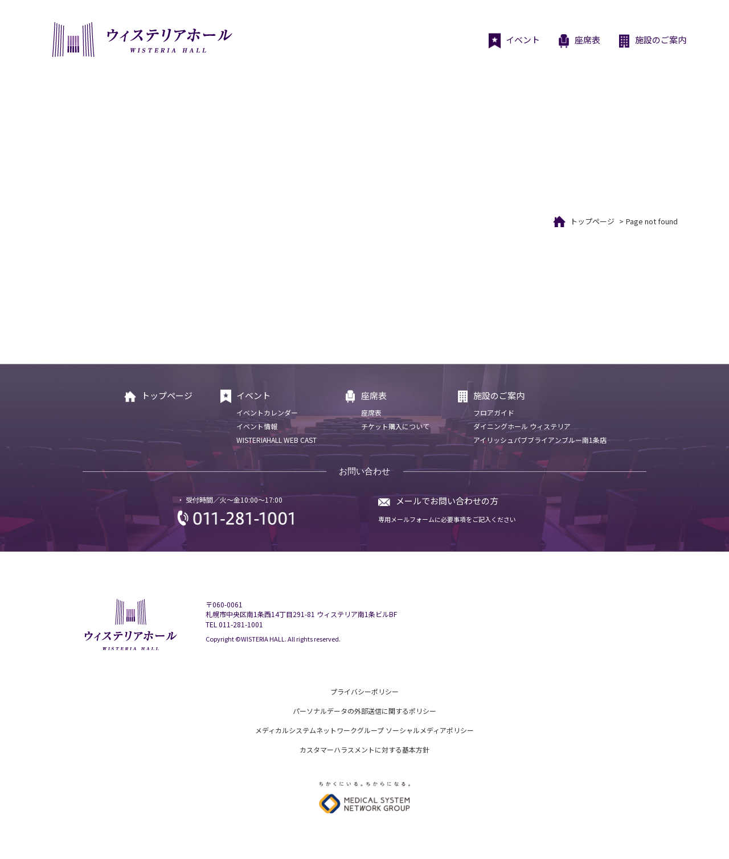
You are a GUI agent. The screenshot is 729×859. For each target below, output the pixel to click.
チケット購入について (395, 426)
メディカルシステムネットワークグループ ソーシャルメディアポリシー (364, 730)
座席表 (578, 41)
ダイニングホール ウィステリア (522, 426)
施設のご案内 (651, 41)
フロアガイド (493, 412)
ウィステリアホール (141, 39)
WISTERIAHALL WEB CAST (276, 440)
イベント (514, 41)
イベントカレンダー (267, 412)
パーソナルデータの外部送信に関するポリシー (364, 711)
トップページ (592, 221)
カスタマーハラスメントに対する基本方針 (364, 749)
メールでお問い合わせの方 (447, 501)
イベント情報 (256, 426)
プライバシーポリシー (364, 691)
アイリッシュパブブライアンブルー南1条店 (540, 440)
